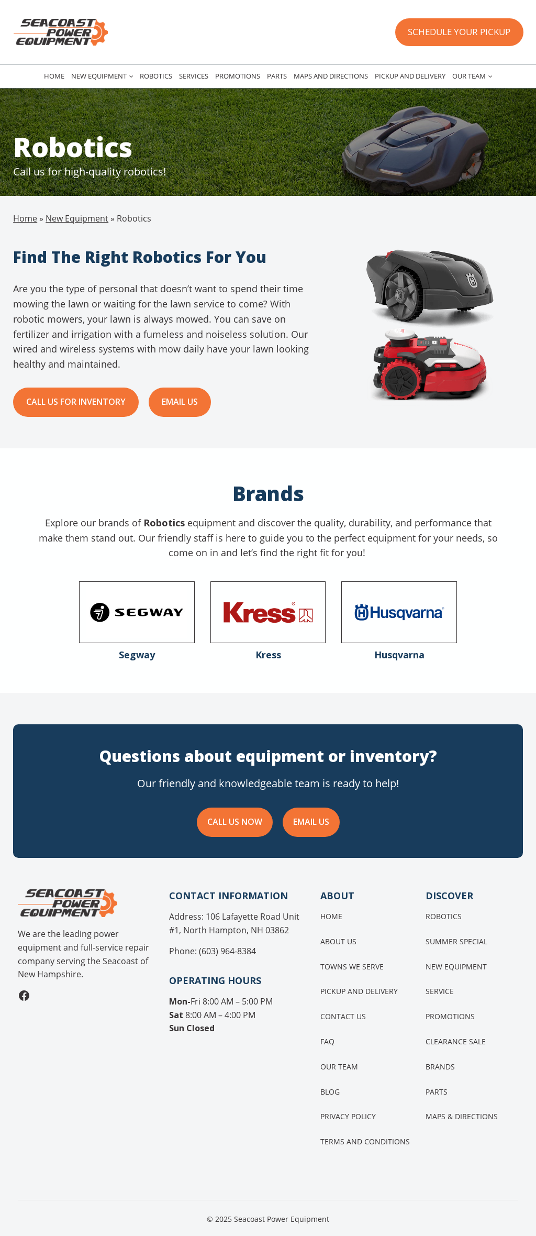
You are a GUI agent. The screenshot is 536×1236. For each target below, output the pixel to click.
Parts (277, 76)
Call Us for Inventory (76, 401)
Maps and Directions (331, 76)
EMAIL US (311, 821)
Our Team (469, 76)
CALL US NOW (234, 821)
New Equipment (99, 76)
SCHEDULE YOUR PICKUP (459, 32)
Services (193, 76)
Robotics (156, 76)
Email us (180, 401)
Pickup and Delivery (410, 76)
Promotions (237, 76)
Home (54, 76)
